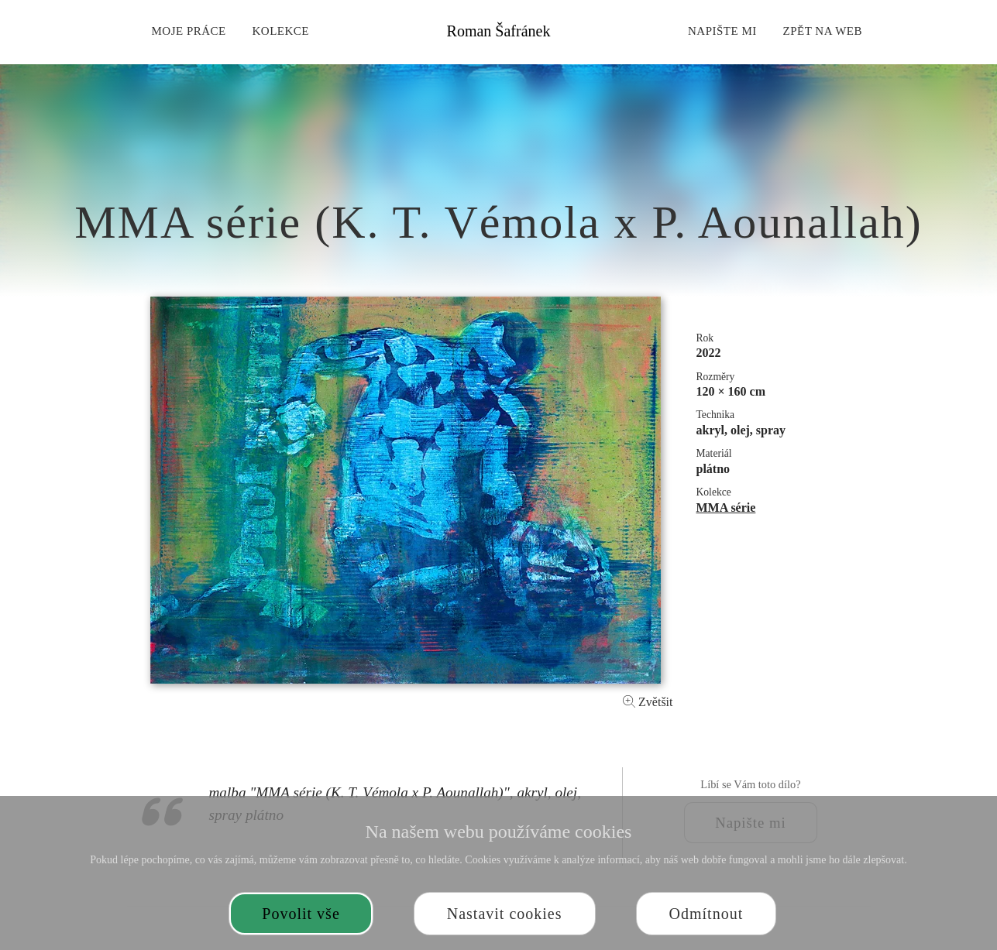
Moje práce (188, 31)
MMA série (726, 507)
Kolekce (281, 31)
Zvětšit (647, 701)
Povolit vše (300, 913)
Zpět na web (822, 31)
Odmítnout (706, 913)
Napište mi (722, 31)
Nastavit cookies (504, 913)
